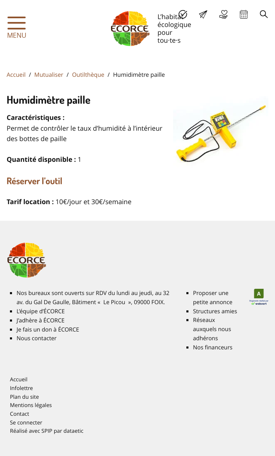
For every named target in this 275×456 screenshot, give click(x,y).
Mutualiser (48, 75)
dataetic (73, 430)
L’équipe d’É (41, 311)
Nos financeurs (212, 347)
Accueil (16, 75)
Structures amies (215, 311)
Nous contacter (37, 338)
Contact (19, 413)
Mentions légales (31, 405)
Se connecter (26, 422)
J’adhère (183, 14)
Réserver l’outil (35, 181)
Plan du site (24, 396)
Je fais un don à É (223, 14)
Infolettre (21, 388)
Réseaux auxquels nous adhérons (212, 329)
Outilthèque (88, 75)
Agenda (243, 14)
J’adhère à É (41, 320)
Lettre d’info (203, 14)
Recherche (264, 14)
